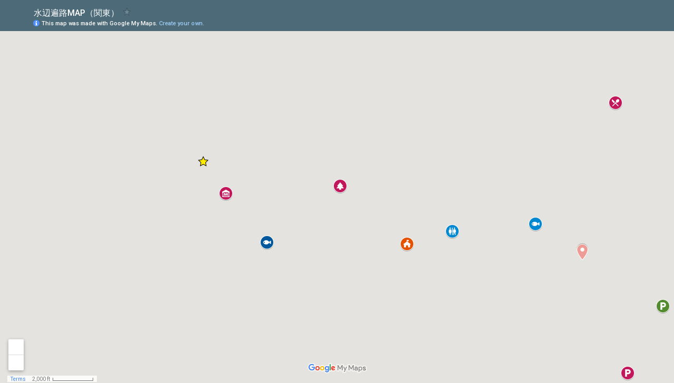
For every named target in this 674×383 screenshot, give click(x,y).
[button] (624, 22)
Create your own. (181, 23)
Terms (18, 379)
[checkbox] (127, 12)
